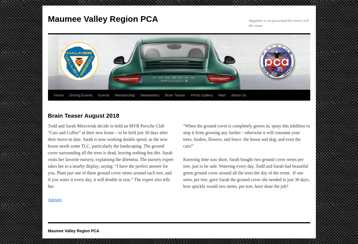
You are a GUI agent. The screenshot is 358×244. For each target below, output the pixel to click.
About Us (238, 95)
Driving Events (81, 95)
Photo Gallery (202, 95)
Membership (125, 95)
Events (103, 95)
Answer (55, 199)
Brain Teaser (175, 95)
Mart (222, 95)
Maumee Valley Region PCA (103, 18)
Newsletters (149, 95)
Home (59, 95)
